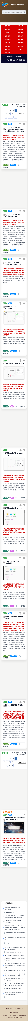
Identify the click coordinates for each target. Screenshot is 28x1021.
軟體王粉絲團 (14, 1012)
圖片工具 (20, 36)
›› (12, 117)
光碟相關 (7, 29)
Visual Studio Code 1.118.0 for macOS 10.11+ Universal (15, 943)
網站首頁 (8, 1008)
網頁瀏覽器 (6, 865)
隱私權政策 (19, 1008)
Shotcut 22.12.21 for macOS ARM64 (15, 952)
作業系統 (20, 26)
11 (15, 113)
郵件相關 (20, 42)
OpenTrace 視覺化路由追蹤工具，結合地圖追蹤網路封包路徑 (14, 993)
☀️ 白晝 (23, 2)
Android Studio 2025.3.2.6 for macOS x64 (15, 933)
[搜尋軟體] (14, 12)
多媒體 (7, 32)
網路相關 (20, 39)
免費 (5, 104)
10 (12, 113)
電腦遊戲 (20, 46)
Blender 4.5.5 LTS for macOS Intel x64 (15, 970)
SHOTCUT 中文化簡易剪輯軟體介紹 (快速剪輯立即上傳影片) (15, 948)
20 (15, 117)
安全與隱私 (7, 39)
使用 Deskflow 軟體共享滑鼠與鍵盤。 (14, 955)
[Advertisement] (14, 83)
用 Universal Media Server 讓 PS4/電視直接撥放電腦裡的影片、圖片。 (15, 975)
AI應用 (20, 49)
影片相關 (20, 32)
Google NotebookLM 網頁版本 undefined (13, 921)
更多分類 (7, 53)
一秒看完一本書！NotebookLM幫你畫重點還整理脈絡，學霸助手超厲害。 (14, 916)
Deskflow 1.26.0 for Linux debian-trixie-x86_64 (15, 959)
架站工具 (7, 42)
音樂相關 (7, 36)
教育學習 (7, 49)
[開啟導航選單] (26, 2)
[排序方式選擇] (22, 114)
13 (9, 117)
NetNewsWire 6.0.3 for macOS (13, 988)
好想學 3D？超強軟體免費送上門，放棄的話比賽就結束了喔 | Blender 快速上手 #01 (15, 965)
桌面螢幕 (7, 46)
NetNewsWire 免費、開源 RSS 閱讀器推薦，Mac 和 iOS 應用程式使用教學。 (15, 984)
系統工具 (7, 26)
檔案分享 (5, 167)
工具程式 (20, 29)
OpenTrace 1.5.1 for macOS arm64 (14, 997)
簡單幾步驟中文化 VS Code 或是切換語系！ (15, 938)
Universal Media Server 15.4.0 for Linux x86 (14, 979)
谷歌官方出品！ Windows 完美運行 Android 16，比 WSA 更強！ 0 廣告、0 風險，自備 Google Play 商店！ (15, 927)
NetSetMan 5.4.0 (10, 912)
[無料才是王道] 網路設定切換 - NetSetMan (12, 908)
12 (6, 117)
